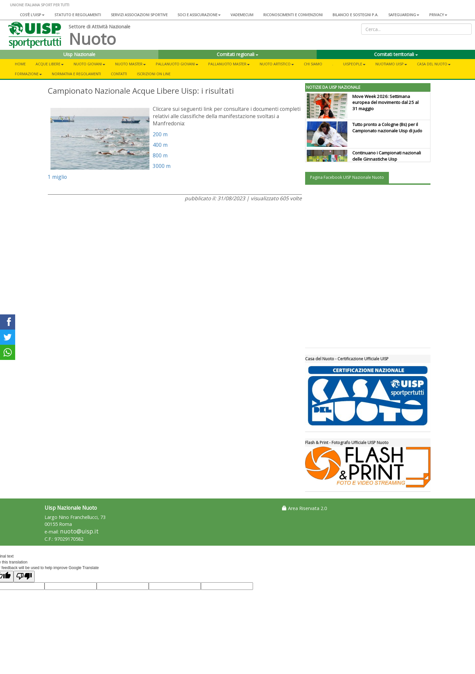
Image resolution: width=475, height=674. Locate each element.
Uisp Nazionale (79, 54)
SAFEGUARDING (403, 14)
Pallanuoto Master (229, 63)
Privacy (438, 14)
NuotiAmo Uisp (391, 63)
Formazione (28, 73)
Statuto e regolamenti (77, 14)
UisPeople (354, 63)
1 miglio (57, 176)
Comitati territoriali (396, 54)
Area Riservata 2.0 (304, 508)
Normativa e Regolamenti (76, 73)
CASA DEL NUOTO (434, 63)
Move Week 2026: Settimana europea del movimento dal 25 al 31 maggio (385, 102)
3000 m (162, 166)
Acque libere (50, 63)
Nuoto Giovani (89, 63)
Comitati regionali (237, 54)
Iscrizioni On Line (154, 73)
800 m (160, 155)
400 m (160, 144)
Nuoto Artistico (277, 63)
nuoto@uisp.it (79, 531)
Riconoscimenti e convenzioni (293, 14)
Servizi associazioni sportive (139, 14)
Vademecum (242, 14)
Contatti (119, 73)
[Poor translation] (24, 576)
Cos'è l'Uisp (32, 14)
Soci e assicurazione (199, 14)
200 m (160, 134)
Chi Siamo (313, 63)
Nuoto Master (130, 63)
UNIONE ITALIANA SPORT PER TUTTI (39, 4)
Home (20, 63)
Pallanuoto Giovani (177, 63)
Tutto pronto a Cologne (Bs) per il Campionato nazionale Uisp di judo (387, 127)
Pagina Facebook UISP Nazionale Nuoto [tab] (347, 177)
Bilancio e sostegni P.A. (355, 14)
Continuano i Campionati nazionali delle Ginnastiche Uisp (386, 156)
